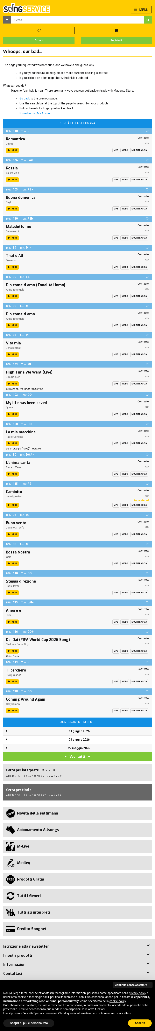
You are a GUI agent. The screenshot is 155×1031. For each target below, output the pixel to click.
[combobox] (77, 20)
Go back (25, 98)
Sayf (8, 202)
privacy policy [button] (137, 993)
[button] (7, 20)
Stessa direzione (21, 581)
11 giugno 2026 (79, 731)
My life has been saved (26, 402)
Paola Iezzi (12, 586)
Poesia (12, 168)
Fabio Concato (14, 436)
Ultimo (10, 143)
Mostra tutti (49, 770)
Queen (10, 407)
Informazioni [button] (15, 964)
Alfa (21, 527)
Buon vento (16, 522)
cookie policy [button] (118, 1001)
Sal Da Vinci (13, 172)
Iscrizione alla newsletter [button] (26, 946)
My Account (44, 113)
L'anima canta (18, 462)
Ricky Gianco (13, 674)
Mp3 (116, 150)
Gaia (8, 556)
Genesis (11, 260)
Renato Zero (13, 467)
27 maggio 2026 (79, 748)
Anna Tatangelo (15, 289)
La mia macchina (21, 432)
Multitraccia (139, 150)
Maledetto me (18, 226)
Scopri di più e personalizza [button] (29, 1023)
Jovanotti (11, 527)
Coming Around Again (25, 699)
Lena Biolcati (13, 347)
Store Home (27, 113)
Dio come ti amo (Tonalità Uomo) (35, 285)
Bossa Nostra (18, 552)
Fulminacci (12, 231)
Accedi (39, 40)
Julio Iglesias (14, 496)
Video (125, 150)
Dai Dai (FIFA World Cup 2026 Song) (38, 639)
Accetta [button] (140, 1023)
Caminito (14, 491)
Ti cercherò (16, 670)
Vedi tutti (77, 756)
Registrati (116, 40)
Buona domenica (20, 197)
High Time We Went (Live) (29, 372)
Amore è (13, 610)
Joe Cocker (13, 376)
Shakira (10, 644)
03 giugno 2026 (79, 739)
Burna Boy (23, 644)
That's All (14, 255)
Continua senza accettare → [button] (132, 984)
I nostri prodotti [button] (17, 955)
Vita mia (13, 343)
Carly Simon (13, 704)
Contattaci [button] (12, 973)
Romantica (15, 139)
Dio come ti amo (20, 314)
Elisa (9, 615)
